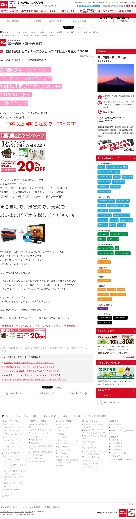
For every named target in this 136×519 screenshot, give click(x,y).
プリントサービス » (10, 421)
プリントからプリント (13, 474)
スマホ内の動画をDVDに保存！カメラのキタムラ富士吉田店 (31, 371)
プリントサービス (29, 10)
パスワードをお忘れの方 (119, 453)
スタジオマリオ (12, 4)
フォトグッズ (7, 493)
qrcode (80, 27)
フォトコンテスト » (90, 457)
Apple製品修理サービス (87, 10)
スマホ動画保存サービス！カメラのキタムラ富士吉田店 (29, 367)
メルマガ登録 (130, 2)
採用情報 (88, 2)
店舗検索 (126, 10)
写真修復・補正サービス (13, 483)
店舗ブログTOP (46, 32)
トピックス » (61, 453)
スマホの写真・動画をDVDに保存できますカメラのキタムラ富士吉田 (35, 379)
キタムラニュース (63, 443)
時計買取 (60, 434)
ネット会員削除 (116, 450)
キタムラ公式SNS (36, 458)
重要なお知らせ (62, 457)
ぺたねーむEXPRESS (10, 489)
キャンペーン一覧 (63, 450)
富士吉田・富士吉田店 (89, 32)
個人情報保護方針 (8, 507)
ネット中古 (68, 10)
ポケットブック (10, 443)
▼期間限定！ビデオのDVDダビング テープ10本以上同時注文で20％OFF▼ (38, 326)
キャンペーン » (62, 446)
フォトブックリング (12, 446)
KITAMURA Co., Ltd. (13, 514)
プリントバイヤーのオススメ (67, 440)
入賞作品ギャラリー (90, 464)
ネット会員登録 (116, 443)
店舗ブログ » (114, 421)
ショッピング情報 (34, 21)
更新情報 (59, 465)
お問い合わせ (99, 2)
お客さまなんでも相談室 (106, 6)
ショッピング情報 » (64, 421)
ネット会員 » (114, 440)
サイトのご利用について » (120, 459)
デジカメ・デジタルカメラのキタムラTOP (19, 32)
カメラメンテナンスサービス (40, 430)
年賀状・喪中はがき (11, 453)
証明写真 (5, 496)
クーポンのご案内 (36, 455)
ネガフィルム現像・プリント (15, 434)
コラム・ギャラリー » (91, 421)
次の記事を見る (77, 393)
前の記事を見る (17, 393)
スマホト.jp (33, 436)
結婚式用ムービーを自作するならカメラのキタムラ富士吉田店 (32, 375)
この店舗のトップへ (47, 393)
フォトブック (48, 10)
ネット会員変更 (116, 446)
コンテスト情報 (88, 460)
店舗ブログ (124, 21)
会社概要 (79, 2)
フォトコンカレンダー (91, 467)
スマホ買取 (61, 437)
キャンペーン (102, 21)
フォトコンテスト (79, 21)
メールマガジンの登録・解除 (40, 452)
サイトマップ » (115, 456)
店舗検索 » (113, 436)
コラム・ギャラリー (57, 21)
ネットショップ (9, 10)
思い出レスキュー (9, 456)
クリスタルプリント (12, 427)
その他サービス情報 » (38, 421)
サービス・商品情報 (11, 21)
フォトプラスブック (12, 440)
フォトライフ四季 (89, 448)
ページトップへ (130, 504)
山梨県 (59, 32)
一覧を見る (130, 357)
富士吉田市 (71, 32)
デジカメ (28, 512)
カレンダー (6, 486)
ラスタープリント (11, 431)
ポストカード (7, 450)
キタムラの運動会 (89, 442)
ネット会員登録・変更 (115, 2)
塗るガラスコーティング (38, 433)
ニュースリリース (24, 507)
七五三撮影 (34, 443)
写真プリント (7, 424)
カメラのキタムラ (4, 4)
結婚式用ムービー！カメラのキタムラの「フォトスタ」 (29, 363)
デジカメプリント (6, 512)
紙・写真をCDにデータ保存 (15, 471)
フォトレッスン (88, 445)
